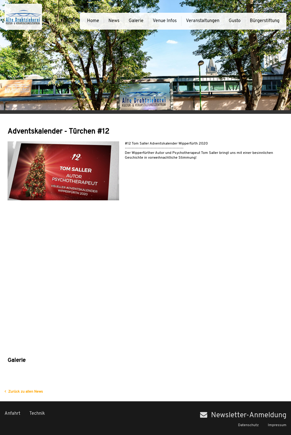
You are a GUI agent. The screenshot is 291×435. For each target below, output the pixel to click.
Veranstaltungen (202, 21)
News (113, 21)
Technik (37, 413)
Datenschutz (248, 425)
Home (93, 21)
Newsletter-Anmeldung (243, 415)
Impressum (277, 425)
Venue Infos (165, 21)
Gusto (235, 21)
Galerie (136, 21)
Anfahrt (12, 413)
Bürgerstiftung (264, 21)
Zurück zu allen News (25, 392)
